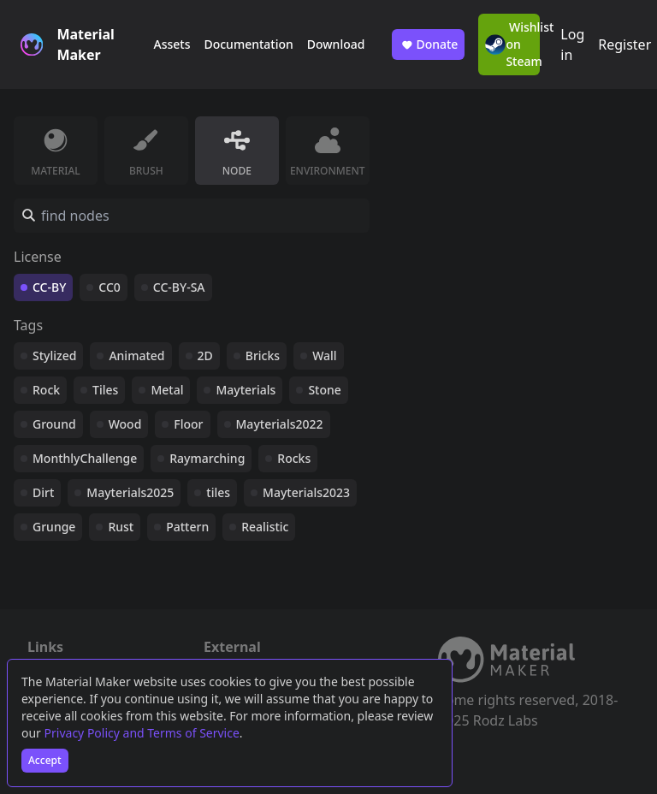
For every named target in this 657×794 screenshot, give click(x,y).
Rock (46, 390)
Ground (54, 424)
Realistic (264, 526)
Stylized (54, 355)
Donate (428, 44)
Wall (324, 355)
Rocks (294, 458)
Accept (45, 760)
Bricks (263, 355)
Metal (167, 390)
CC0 (109, 287)
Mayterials (245, 390)
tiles (218, 492)
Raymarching (207, 458)
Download (336, 44)
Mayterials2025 (130, 492)
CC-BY (49, 287)
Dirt (43, 492)
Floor (188, 424)
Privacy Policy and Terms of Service (142, 733)
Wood (125, 424)
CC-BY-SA (179, 287)
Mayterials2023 (306, 492)
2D (205, 355)
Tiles (105, 390)
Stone (324, 390)
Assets (171, 44)
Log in (572, 44)
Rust (120, 526)
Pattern (187, 526)
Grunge (54, 526)
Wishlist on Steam (512, 44)
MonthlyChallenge (85, 458)
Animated (136, 355)
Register (624, 44)
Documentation (248, 44)
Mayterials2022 (279, 424)
